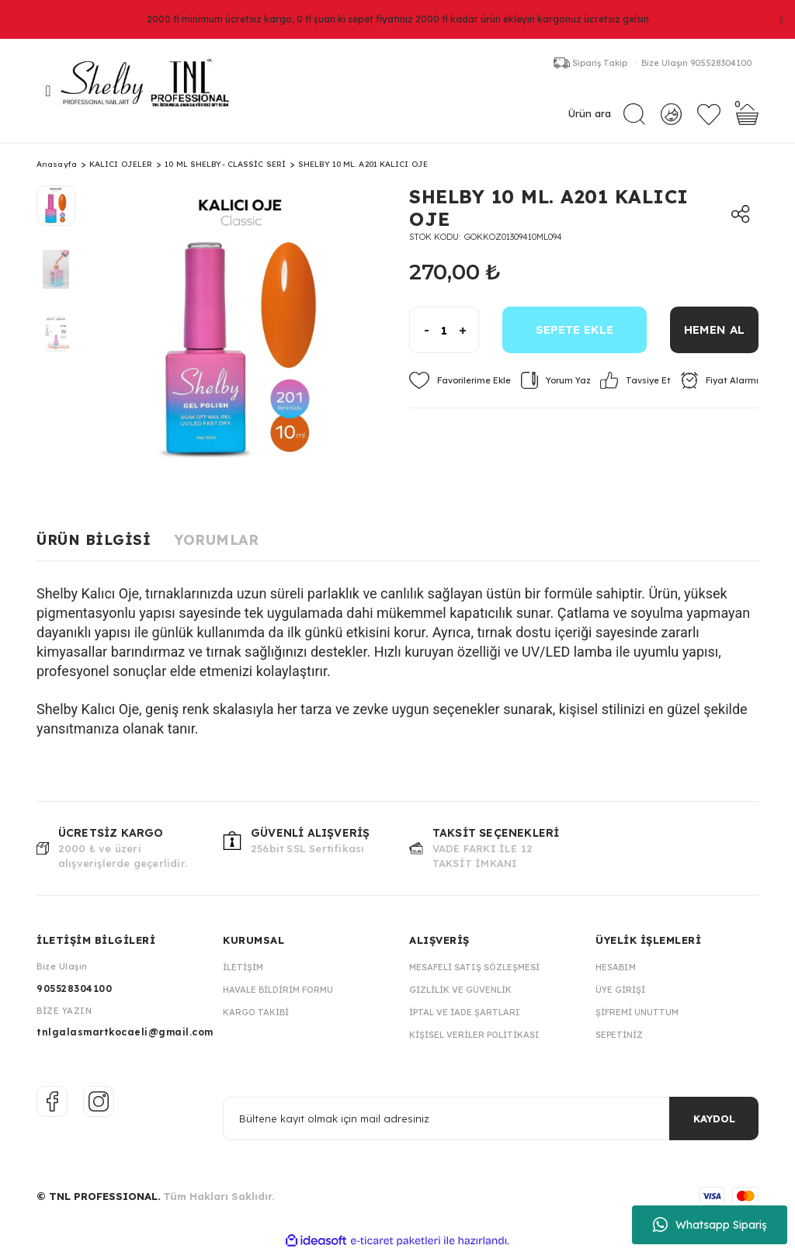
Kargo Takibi (256, 1012)
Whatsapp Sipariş (710, 1224)
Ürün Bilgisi (93, 540)
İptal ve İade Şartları (464, 1012)
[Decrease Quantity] (419, 329)
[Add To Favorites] (460, 380)
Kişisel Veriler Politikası (474, 1034)
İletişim (243, 967)
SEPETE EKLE (574, 329)
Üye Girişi (620, 989)
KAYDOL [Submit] (714, 1118)
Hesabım (615, 967)
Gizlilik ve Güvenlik (460, 989)
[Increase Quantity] (468, 329)
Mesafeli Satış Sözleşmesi (474, 967)
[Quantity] (444, 329)
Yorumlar (216, 540)
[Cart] (747, 114)
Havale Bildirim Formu (278, 989)
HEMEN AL (714, 329)
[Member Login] (671, 113)
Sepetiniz (619, 1034)
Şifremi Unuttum (637, 1012)
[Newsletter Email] (491, 1118)
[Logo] (153, 91)
